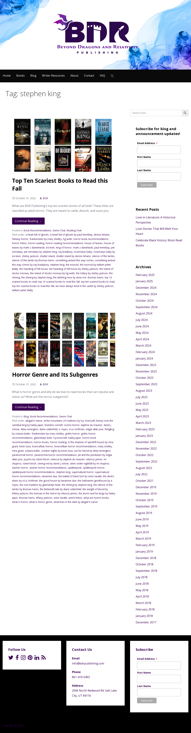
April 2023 (142, 416)
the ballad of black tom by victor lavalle (80, 476)
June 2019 (142, 519)
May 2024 (142, 333)
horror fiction (19, 243)
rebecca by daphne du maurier (68, 459)
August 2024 (144, 313)
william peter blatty (22, 290)
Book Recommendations (37, 230)
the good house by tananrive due (57, 480)
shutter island (47, 256)
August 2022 (144, 468)
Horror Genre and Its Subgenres (55, 374)
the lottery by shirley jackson (92, 273)
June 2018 (142, 584)
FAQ (102, 75)
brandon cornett (53, 425)
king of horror (64, 247)
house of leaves (94, 243)
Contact (89, 75)
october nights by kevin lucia (57, 450)
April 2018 (142, 596)
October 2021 (144, 481)
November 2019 (146, 494)
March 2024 (143, 345)
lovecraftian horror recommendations (75, 446)
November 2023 (146, 371)
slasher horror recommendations (48, 467)
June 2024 (142, 326)
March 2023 (143, 423)
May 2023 (142, 410)
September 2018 (146, 571)
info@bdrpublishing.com (88, 663)
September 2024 (146, 307)
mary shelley (105, 446)
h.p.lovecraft (60, 437)
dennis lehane (101, 234)
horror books (41, 442)
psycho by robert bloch (36, 459)
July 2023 (141, 397)
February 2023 (145, 429)
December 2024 (146, 288)
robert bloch (29, 463)
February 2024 (145, 352)
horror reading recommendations (64, 243)
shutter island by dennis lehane (73, 256)
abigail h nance (34, 420)
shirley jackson (30, 256)
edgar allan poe (94, 429)
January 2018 (144, 616)
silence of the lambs (103, 256)
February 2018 (145, 609)
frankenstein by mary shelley (46, 239)
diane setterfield (48, 429)
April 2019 (142, 532)
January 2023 (144, 436)
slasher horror (20, 467)
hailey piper (74, 437)
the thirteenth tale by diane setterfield (60, 489)
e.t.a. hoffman (76, 429)
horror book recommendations (91, 239)
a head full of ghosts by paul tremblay (71, 234)
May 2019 (142, 526)
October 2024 (144, 301)
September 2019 (146, 506)
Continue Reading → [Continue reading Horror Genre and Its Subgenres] (28, 407)
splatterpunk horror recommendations (33, 472)
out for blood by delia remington (92, 450)
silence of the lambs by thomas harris (33, 260)
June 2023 (142, 403)
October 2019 (144, 500)
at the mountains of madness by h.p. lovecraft (69, 420)
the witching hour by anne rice (69, 277)
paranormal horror (22, 455)
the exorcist (72, 264)
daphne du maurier (91, 425)
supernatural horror (83, 472)
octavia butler (32, 450)
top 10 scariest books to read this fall (59, 281)
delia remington (29, 429)
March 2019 (143, 538)
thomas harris (95, 277)
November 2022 (146, 448)
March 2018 (143, 603)
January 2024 (144, 358)
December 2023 (146, 365)
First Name (144, 157)
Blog (33, 75)
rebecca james (94, 459)
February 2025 (145, 275)
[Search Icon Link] (112, 76)
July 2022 (141, 474)
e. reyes (63, 429)
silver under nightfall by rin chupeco (89, 463)
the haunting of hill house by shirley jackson (73, 269)
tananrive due (49, 476)
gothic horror (72, 433)
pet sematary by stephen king (40, 251)
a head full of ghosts (37, 234)
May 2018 (142, 590)
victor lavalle (60, 497)
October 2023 (144, 378)
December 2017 (146, 622)
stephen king (57, 264)
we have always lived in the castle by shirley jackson (84, 286)
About (74, 75)
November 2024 (146, 294)
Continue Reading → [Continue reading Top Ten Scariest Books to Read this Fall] (28, 221)
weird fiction (75, 497)
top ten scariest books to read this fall (33, 286)
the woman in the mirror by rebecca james (53, 493)
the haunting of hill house (33, 269)
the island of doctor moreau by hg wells (52, 273)
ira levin (50, 247)
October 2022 (144, 455)
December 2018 (146, 558)
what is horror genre (40, 502)
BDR (45, 198)
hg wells (67, 239)
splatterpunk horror (94, 467)
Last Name (144, 170)
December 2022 (146, 442)
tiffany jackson (44, 497)
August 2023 (144, 391)
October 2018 (144, 564)
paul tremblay (102, 247)
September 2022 (146, 461)
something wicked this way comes (74, 260)
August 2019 (144, 513)
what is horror (20, 502)
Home (7, 75)
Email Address (147, 143)
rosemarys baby (83, 251)
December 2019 (146, 487)
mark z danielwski (83, 247)
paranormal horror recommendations (55, 455)
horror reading (36, 243)
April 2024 (142, 339)
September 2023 (146, 384)
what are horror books (96, 497)
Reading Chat (74, 230)
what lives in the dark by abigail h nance (76, 502)
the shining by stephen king (36, 277)
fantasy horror (20, 239)
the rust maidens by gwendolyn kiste (40, 484)
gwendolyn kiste (43, 437)
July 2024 (141, 320)
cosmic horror (71, 425)
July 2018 (141, 577)
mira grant (18, 450)
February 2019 (145, 545)
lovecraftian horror (42, 446)
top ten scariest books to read (97, 281)
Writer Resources (53, 75)
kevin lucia (25, 446)
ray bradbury (65, 251)
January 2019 (144, 551)
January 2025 (144, 281)
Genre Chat (59, 230)
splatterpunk (75, 467)
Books (20, 75)
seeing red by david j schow (53, 463)
